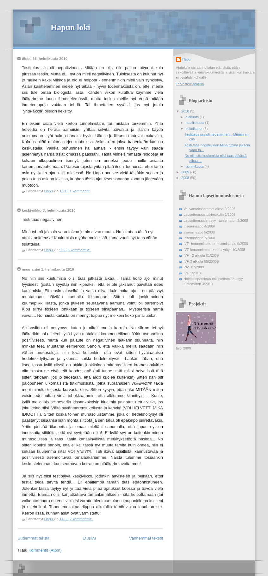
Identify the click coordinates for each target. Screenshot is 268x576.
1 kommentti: (80, 191)
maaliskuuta (195, 123)
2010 (185, 111)
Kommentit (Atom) (45, 550)
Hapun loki (70, 27)
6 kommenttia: (79, 250)
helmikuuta (194, 129)
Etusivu (89, 538)
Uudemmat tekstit (33, 538)
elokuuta (192, 117)
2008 (185, 178)
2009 (185, 172)
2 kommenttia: (81, 519)
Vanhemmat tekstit (146, 538)
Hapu (186, 59)
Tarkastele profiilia (190, 84)
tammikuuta (194, 166)
